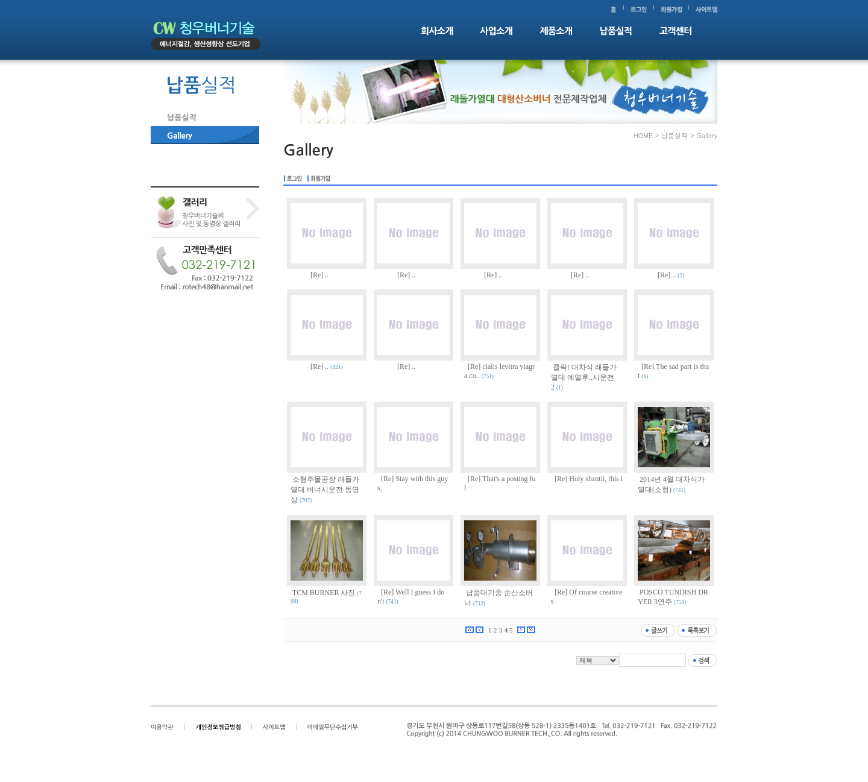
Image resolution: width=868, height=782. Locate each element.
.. (327, 275)
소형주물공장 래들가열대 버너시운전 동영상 (325, 489)
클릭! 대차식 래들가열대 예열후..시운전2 (584, 377)
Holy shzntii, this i (596, 479)
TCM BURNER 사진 (324, 592)
